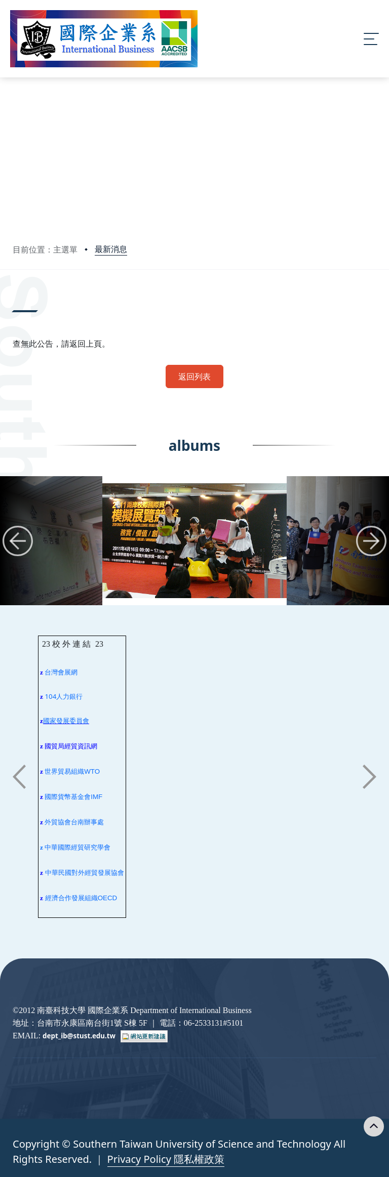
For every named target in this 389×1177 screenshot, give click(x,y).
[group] (194, 540)
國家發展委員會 (66, 721)
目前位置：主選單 (45, 249)
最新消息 (111, 249)
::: (15, 298)
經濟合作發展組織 (71, 898)
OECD (108, 898)
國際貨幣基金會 (68, 797)
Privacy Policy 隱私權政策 (165, 1159)
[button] (18, 541)
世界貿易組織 (64, 771)
